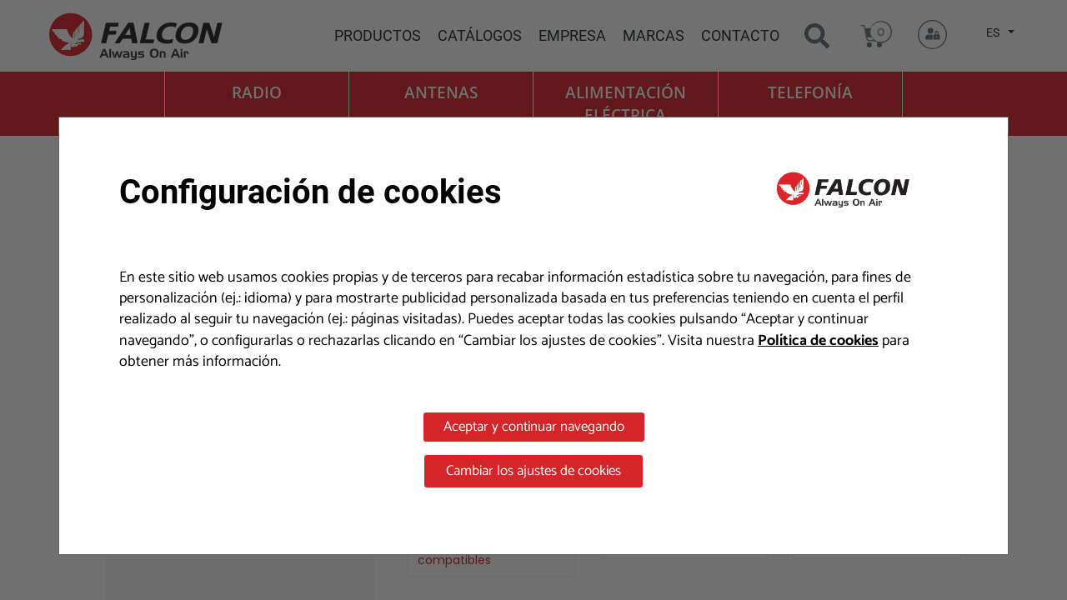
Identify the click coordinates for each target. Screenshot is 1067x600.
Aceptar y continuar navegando (533, 426)
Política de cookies (818, 340)
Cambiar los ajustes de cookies (533, 470)
